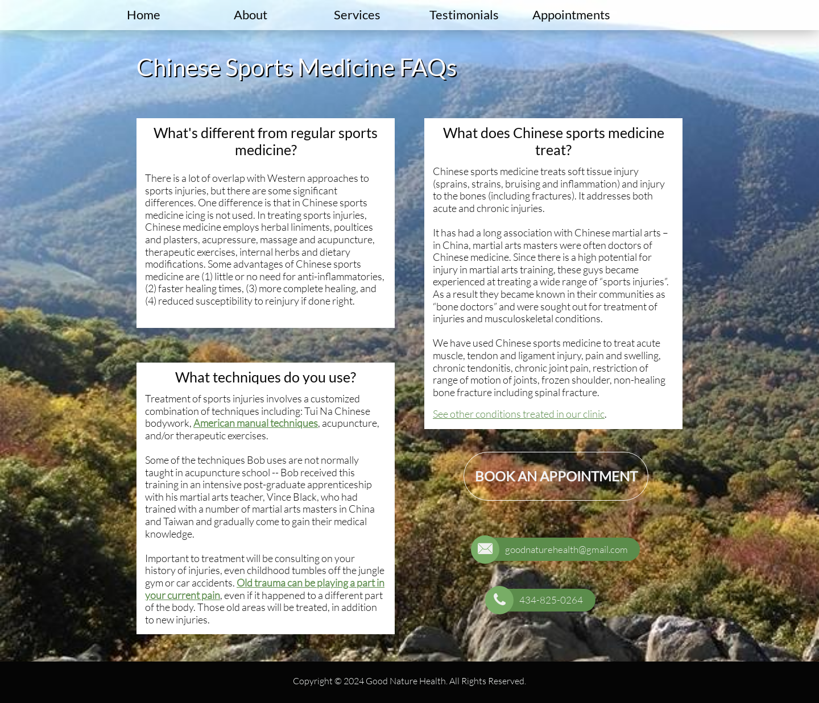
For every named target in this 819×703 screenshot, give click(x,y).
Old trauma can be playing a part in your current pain (264, 588)
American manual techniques (255, 423)
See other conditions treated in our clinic (519, 413)
